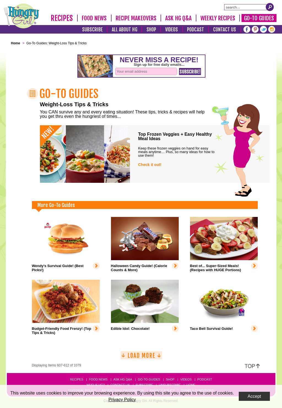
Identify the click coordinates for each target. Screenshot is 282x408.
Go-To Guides (259, 18)
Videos (171, 29)
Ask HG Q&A (178, 18)
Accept (254, 396)
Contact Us (224, 29)
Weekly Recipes (217, 18)
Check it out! (150, 164)
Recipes (62, 18)
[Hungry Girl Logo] (21, 16)
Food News (94, 18)
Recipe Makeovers (136, 18)
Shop (151, 29)
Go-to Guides (149, 379)
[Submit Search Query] (270, 7)
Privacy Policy (122, 399)
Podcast (195, 29)
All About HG (124, 29)
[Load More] (141, 357)
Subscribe (92, 29)
